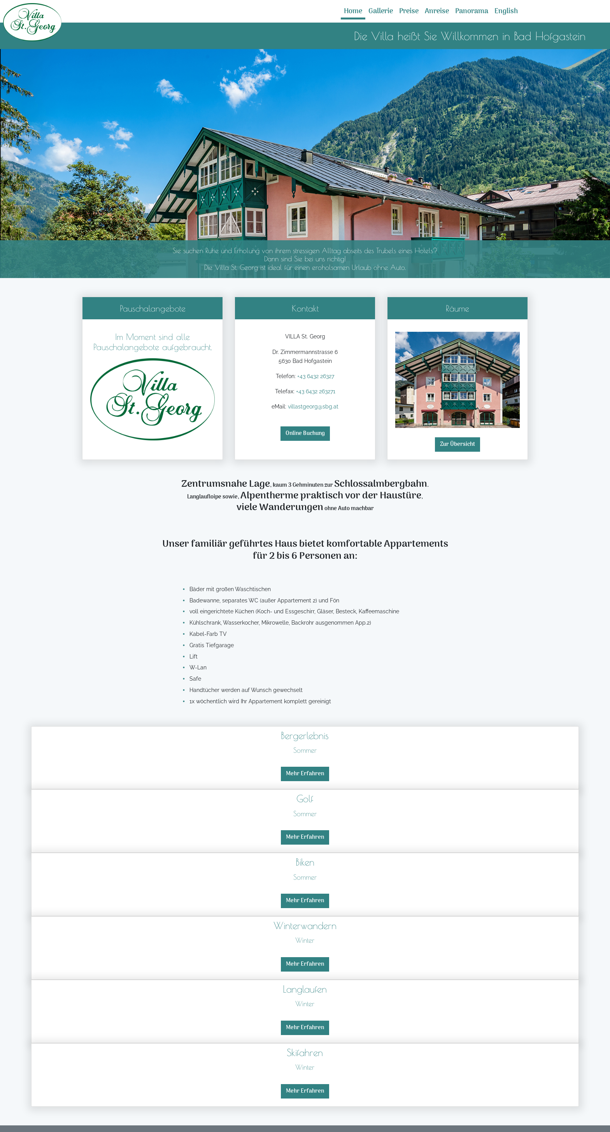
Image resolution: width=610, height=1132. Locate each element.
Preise (409, 11)
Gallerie (380, 11)
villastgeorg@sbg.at (313, 406)
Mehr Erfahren (305, 773)
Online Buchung (305, 433)
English (506, 11)
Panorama (471, 11)
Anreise (437, 11)
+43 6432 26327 (315, 376)
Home (353, 11)
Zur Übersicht (457, 444)
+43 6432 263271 (315, 391)
